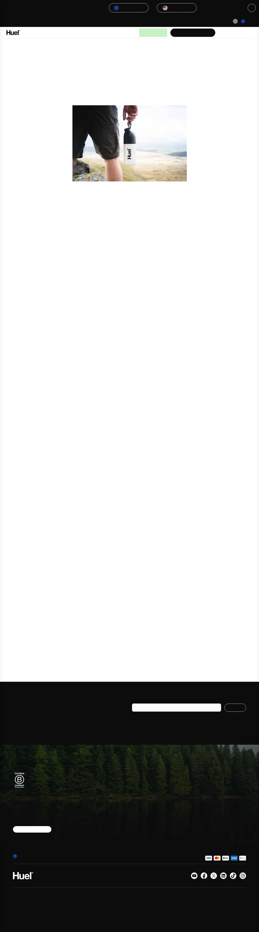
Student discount (220, 797)
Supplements (141, 797)
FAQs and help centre (184, 782)
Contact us (215, 782)
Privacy (174, 811)
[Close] (252, 8)
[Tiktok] (233, 875)
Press (212, 789)
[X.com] (213, 875)
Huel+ (174, 797)
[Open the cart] (247, 32)
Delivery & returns (182, 789)
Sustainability (217, 804)
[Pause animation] (235, 21)
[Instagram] (243, 875)
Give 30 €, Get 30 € (221, 818)
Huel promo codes (182, 826)
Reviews (175, 818)
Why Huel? (91, 32)
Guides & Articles (115, 32)
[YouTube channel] (194, 875)
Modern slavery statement (180, 835)
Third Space (126, 316)
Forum (212, 811)
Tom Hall (99, 321)
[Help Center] (224, 32)
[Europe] (247, 21)
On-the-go (139, 789)
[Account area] (235, 32)
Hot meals (139, 804)
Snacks (137, 811)
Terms (174, 804)
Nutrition (138, 818)
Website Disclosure (183, 843)
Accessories (140, 826)
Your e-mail (140, 700)
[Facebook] (204, 875)
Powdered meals (143, 782)
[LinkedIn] (223, 875)
